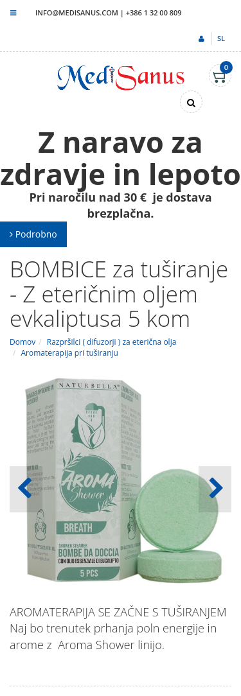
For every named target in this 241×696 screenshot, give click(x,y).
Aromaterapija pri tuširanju (69, 352)
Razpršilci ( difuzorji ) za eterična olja (112, 341)
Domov (22, 341)
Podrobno (33, 234)
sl (221, 38)
